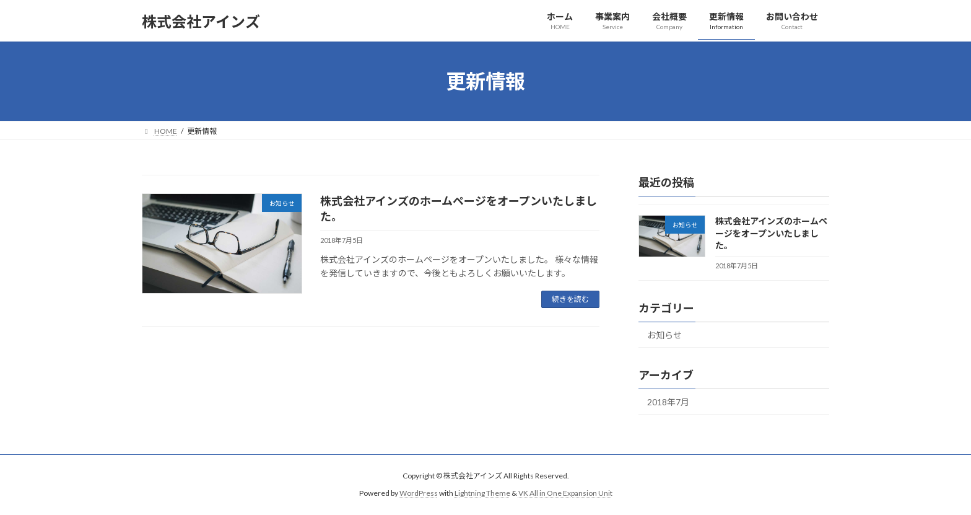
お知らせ (664, 335)
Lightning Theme (482, 493)
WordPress (418, 493)
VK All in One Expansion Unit (565, 493)
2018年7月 (668, 402)
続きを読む (570, 299)
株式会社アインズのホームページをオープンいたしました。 (771, 233)
